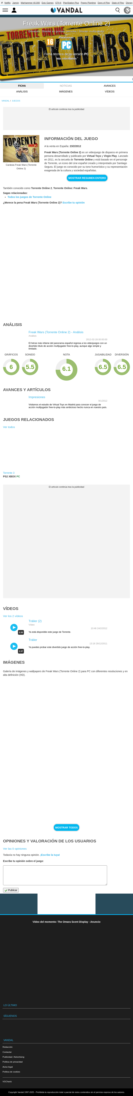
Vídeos (110, 91)
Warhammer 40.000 (30, 3)
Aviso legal (8, 1067)
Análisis (22, 91)
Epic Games (47, 3)
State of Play (118, 3)
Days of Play (104, 3)
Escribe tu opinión (74, 202)
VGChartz (7, 1081)
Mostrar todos (66, 827)
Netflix (8, 3)
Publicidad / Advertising (13, 1057)
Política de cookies (11, 1071)
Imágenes (65, 91)
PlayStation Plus (71, 3)
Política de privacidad (12, 1062)
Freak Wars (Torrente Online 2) (66, 23)
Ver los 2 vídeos (13, 616)
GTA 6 (58, 3)
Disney (129, 3)
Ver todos (9, 427)
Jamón (15, 3)
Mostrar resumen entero (87, 178)
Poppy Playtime (88, 3)
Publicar (11, 890)
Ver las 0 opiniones (15, 848)
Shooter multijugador (91, 31)
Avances (110, 85)
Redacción (8, 1047)
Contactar (7, 1052)
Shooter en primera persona (59, 31)
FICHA (22, 85)
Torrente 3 (8, 472)
